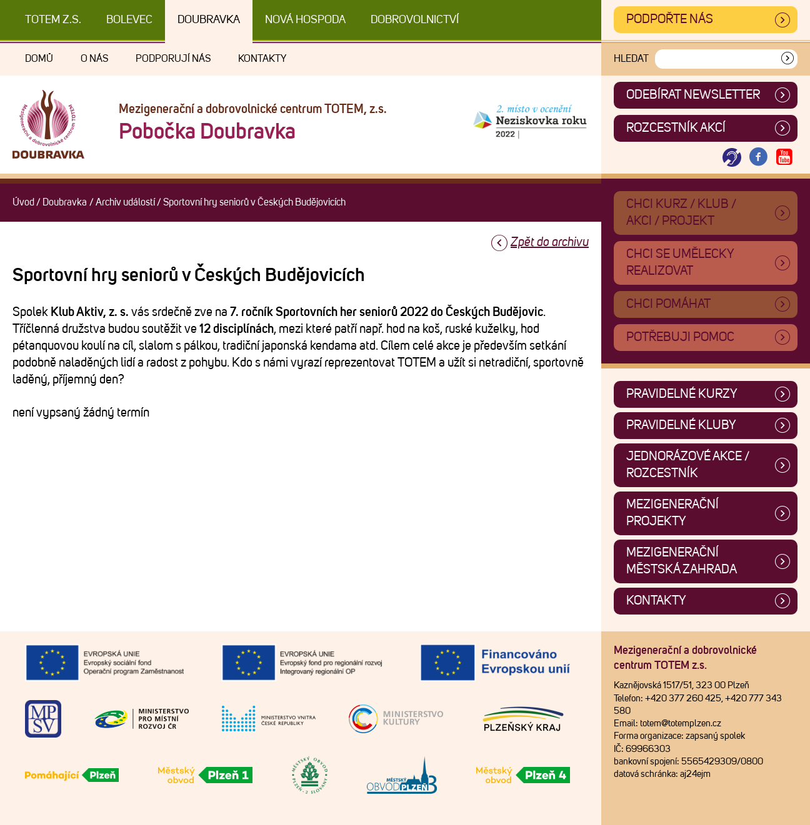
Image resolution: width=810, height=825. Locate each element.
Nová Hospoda (305, 20)
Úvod (23, 202)
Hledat (631, 59)
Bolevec (129, 20)
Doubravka (209, 20)
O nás (94, 59)
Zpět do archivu (550, 242)
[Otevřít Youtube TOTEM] (784, 157)
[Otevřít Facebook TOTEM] (758, 157)
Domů (39, 59)
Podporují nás (173, 59)
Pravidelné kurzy (682, 394)
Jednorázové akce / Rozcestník (687, 465)
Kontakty (262, 59)
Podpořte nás (669, 19)
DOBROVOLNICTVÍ (415, 20)
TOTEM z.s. (53, 20)
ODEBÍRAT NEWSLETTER (693, 95)
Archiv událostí (125, 202)
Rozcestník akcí (676, 128)
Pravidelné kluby (681, 425)
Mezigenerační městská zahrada (681, 561)
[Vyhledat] (788, 59)
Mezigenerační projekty (672, 513)
